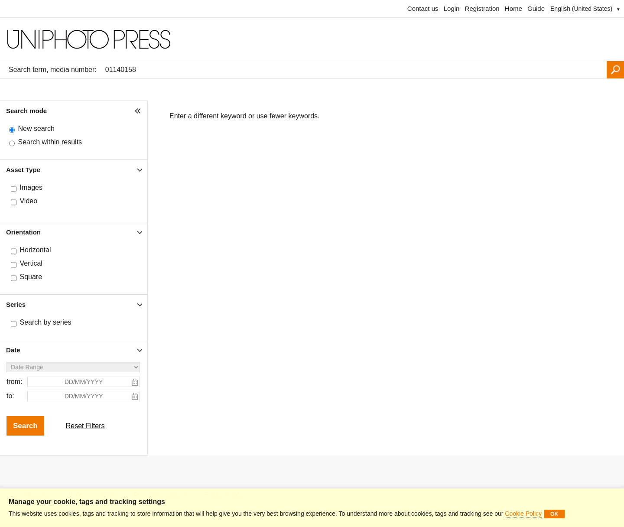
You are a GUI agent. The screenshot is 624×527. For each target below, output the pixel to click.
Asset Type (23, 169)
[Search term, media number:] (354, 69)
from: (14, 381)
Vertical (31, 263)
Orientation (23, 232)
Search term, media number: (53, 69)
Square (31, 276)
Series (16, 304)
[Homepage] (312, 39)
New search (36, 128)
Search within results (50, 142)
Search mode (26, 110)
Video (28, 201)
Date (13, 350)
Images (31, 187)
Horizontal (35, 250)
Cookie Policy (523, 513)
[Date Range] (73, 367)
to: (10, 396)
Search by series (45, 322)
